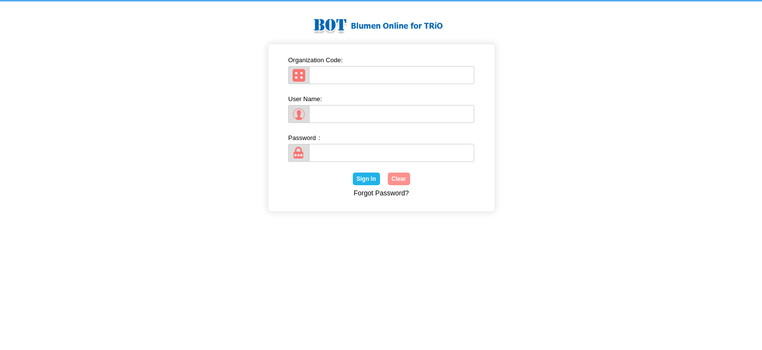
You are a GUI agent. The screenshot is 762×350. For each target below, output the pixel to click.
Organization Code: (316, 60)
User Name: (306, 99)
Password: (304, 137)
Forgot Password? (381, 193)
